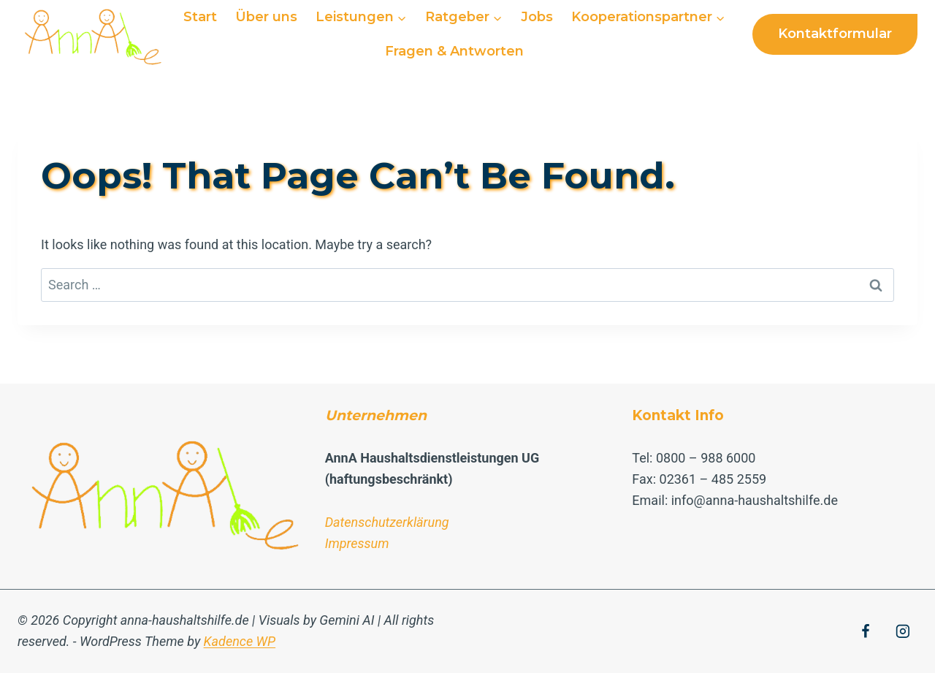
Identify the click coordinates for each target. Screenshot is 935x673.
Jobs (537, 17)
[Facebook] (865, 631)
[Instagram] (902, 631)
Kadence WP (240, 641)
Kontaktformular (835, 34)
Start (200, 17)
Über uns (266, 17)
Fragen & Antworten (454, 51)
